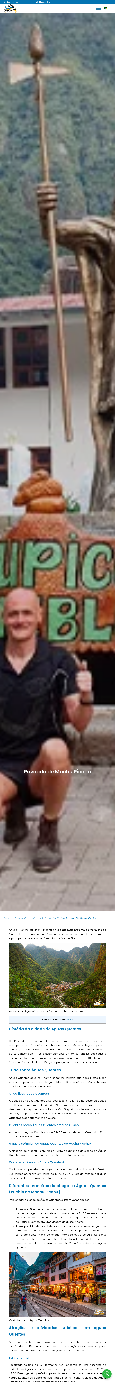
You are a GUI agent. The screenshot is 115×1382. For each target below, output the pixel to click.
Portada (8, 918)
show (70, 1019)
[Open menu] (98, 8)
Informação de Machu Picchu (47, 918)
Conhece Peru (21, 918)
